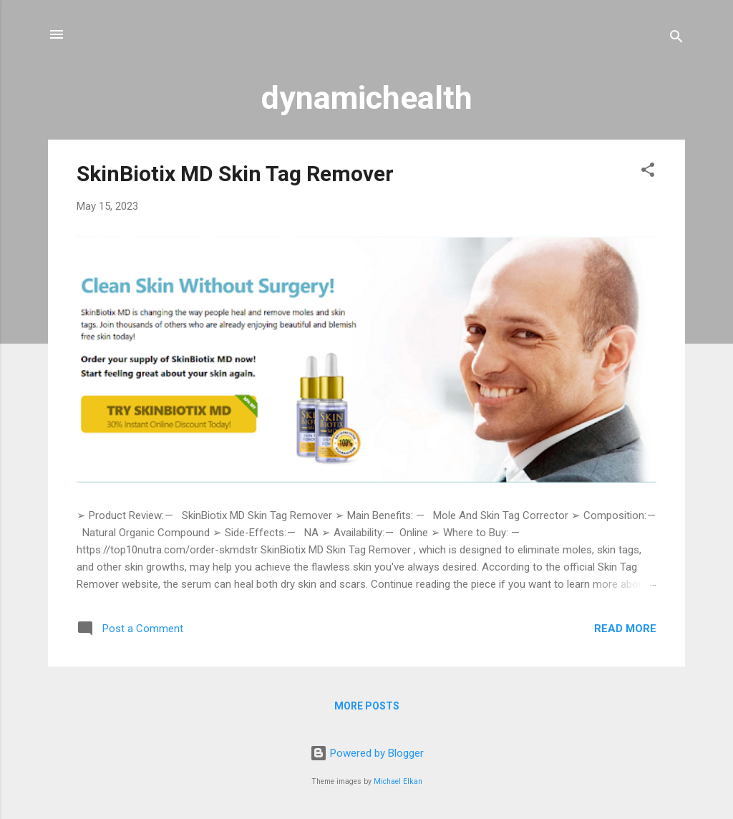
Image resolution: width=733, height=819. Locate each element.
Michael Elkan (398, 781)
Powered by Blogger (367, 753)
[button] (647, 172)
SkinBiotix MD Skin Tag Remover (235, 173)
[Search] (676, 39)
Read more (625, 628)
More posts (366, 706)
